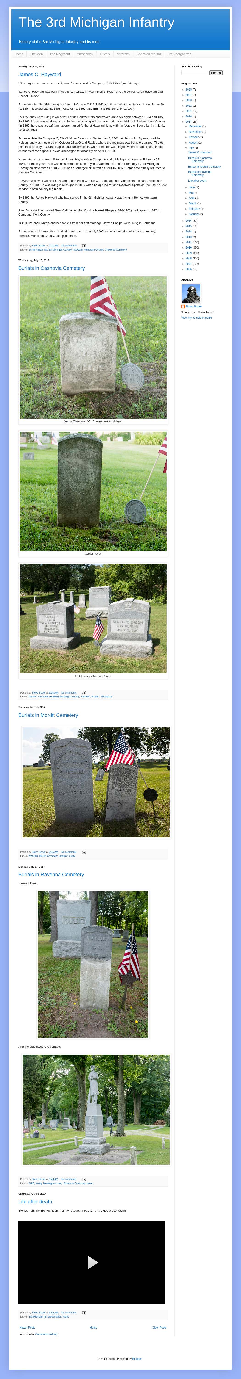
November (195, 131)
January (194, 214)
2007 (189, 263)
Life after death (35, 1202)
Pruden (95, 696)
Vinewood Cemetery (115, 249)
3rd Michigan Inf (38, 1316)
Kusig (39, 1183)
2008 (189, 258)
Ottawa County (67, 855)
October (194, 137)
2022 (189, 105)
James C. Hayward (39, 74)
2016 (189, 220)
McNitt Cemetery (48, 855)
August (193, 142)
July (192, 147)
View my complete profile (196, 317)
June (192, 187)
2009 (189, 253)
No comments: (69, 245)
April (192, 198)
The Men (36, 54)
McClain (33, 855)
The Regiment (60, 54)
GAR (31, 1183)
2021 (189, 111)
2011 (189, 242)
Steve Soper (194, 306)
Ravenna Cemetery (74, 1183)
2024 (189, 95)
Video (66, 1316)
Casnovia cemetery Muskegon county (58, 696)
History (105, 54)
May (192, 192)
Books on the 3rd (149, 54)
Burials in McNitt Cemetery (48, 715)
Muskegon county (52, 1183)
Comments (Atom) (46, 1334)
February (195, 208)
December (195, 126)
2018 (189, 116)
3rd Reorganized (180, 54)
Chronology (85, 54)
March (193, 203)
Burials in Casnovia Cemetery (51, 268)
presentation (55, 1316)
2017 (189, 121)
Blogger (137, 1358)
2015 (189, 226)
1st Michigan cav (38, 249)
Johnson (85, 696)
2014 (189, 231)
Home (19, 54)
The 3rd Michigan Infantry (96, 22)
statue (89, 1183)
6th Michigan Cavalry (59, 249)
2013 (189, 237)
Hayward (78, 249)
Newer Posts (27, 1327)
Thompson (106, 696)
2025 (189, 89)
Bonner (33, 696)
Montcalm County (93, 249)
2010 (189, 247)
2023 (189, 100)
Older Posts (159, 1327)
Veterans (123, 54)
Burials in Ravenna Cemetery (51, 874)
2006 (189, 269)
